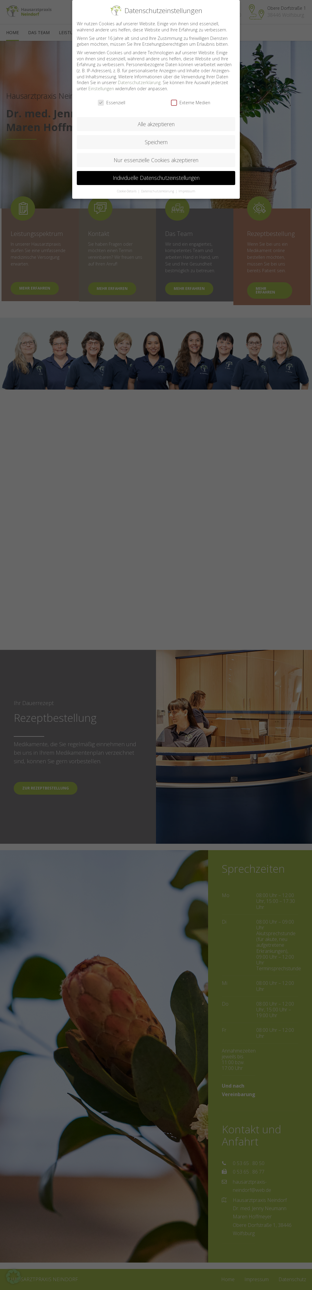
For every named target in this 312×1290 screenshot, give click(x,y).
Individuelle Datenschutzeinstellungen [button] (156, 177)
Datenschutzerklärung (139, 82)
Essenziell (111, 102)
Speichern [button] (156, 141)
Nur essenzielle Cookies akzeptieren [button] (156, 159)
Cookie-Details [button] (127, 191)
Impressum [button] (187, 191)
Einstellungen (101, 88)
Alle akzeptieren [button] (156, 123)
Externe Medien (190, 102)
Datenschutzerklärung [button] (158, 191)
